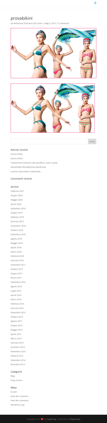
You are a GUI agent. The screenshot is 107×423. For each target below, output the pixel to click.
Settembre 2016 (18, 282)
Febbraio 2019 (17, 217)
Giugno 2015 (16, 325)
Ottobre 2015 (17, 316)
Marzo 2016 (16, 299)
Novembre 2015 (18, 312)
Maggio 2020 (17, 199)
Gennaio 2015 (17, 342)
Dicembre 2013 (18, 364)
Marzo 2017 (16, 277)
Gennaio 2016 (17, 308)
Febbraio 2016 (17, 303)
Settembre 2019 (18, 208)
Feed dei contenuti (19, 396)
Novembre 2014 (18, 351)
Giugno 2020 (16, 195)
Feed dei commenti (20, 400)
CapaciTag (51, 419)
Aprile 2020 (16, 204)
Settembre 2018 (18, 234)
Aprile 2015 (16, 334)
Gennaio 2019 (17, 221)
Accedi (14, 391)
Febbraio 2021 (17, 191)
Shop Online (16, 380)
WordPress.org (17, 404)
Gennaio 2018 (17, 260)
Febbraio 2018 (17, 256)
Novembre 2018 (18, 225)
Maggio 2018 (17, 243)
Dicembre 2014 (18, 347)
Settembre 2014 (18, 360)
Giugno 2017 (16, 273)
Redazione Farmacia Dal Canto (28, 23)
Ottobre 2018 (17, 230)
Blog (13, 376)
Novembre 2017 (18, 264)
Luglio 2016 (16, 290)
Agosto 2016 (16, 286)
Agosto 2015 (16, 321)
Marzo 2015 (16, 338)
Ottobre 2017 (17, 269)
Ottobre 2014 (17, 355)
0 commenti (63, 23)
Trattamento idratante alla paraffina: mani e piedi (34, 162)
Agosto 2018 (16, 238)
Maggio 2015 (17, 329)
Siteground (75, 419)
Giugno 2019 (16, 212)
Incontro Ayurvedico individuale (26, 171)
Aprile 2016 (16, 295)
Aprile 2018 (16, 247)
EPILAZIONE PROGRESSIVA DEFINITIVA (28, 167)
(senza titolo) (17, 154)
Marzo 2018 (16, 251)
